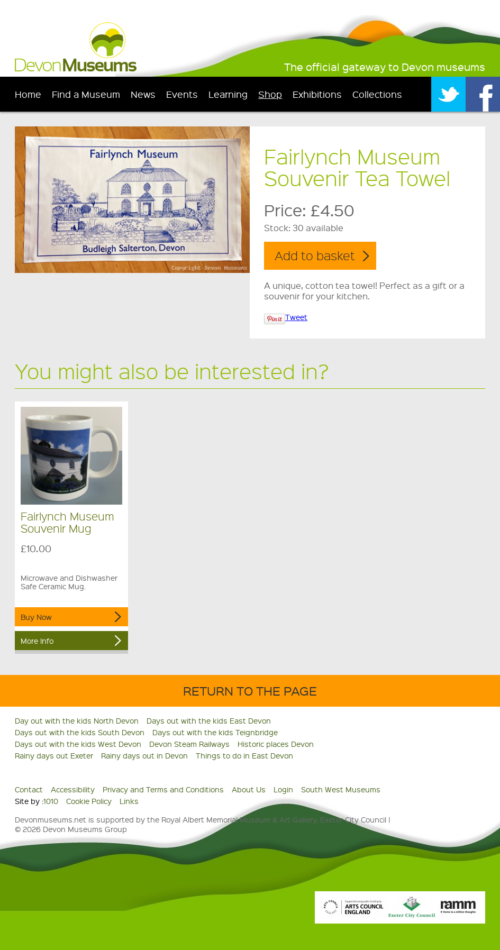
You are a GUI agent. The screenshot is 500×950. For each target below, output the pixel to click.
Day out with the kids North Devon (77, 720)
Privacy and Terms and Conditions (163, 789)
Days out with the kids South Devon (79, 732)
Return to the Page (250, 690)
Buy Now (36, 617)
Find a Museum (86, 94)
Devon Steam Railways (189, 743)
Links (129, 801)
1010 (50, 801)
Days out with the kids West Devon (78, 743)
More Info (37, 640)
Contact (29, 789)
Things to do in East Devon (244, 755)
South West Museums (340, 789)
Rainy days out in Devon (144, 755)
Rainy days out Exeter (54, 755)
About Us (249, 789)
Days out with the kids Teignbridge (215, 732)
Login (283, 789)
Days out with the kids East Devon (209, 720)
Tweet (296, 317)
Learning (228, 94)
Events (182, 94)
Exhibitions (317, 94)
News (143, 94)
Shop (270, 94)
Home (28, 94)
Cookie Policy (89, 801)
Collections (377, 94)
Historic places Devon (276, 743)
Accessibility (73, 789)
